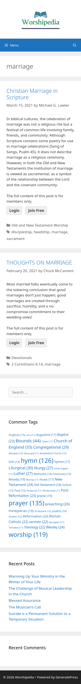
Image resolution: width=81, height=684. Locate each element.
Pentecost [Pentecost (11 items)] (34, 490)
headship (42, 231)
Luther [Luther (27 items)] (23, 473)
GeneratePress (67, 677)
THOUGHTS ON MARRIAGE (39, 262)
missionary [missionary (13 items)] (62, 474)
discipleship (21, 231)
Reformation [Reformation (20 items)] (35, 516)
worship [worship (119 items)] (28, 534)
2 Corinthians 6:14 (27, 364)
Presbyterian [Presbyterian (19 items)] (21, 511)
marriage (59, 231)
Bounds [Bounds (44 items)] (28, 441)
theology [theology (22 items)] (34, 527)
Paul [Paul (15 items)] (20, 490)
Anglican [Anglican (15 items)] (17, 435)
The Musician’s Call (25, 607)
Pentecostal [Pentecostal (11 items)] (51, 490)
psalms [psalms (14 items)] (59, 511)
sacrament (15, 238)
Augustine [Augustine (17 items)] (46, 435)
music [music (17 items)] (47, 479)
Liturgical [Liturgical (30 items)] (21, 467)
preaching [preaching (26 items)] (57, 503)
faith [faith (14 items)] (14, 462)
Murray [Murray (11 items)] (32, 479)
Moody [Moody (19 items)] (17, 479)
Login (14, 210)
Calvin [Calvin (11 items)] (47, 441)
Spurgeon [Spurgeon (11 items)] (56, 522)
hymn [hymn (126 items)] (37, 460)
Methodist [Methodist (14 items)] (42, 474)
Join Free (36, 210)
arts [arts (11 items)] (30, 435)
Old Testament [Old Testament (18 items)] (47, 485)
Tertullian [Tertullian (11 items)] (16, 527)
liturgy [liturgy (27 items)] (43, 467)
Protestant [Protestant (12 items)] (43, 511)
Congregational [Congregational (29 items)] (51, 447)
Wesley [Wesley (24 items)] (55, 527)
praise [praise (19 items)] (44, 495)
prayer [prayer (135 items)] (26, 503)
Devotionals (21, 357)
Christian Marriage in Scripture (32, 94)
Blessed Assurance (25, 600)
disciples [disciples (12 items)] (16, 453)
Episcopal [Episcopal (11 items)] (31, 453)
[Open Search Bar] (74, 45)
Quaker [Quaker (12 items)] (15, 516)
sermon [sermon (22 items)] (38, 521)
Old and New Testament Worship (39, 225)
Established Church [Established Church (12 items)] (53, 453)
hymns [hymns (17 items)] (62, 462)
